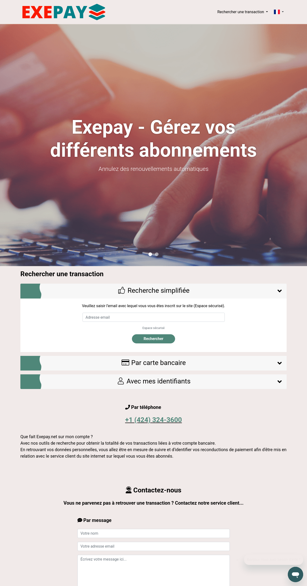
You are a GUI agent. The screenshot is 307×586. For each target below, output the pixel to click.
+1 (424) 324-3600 (153, 420)
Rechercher (153, 338)
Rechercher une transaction (241, 12)
